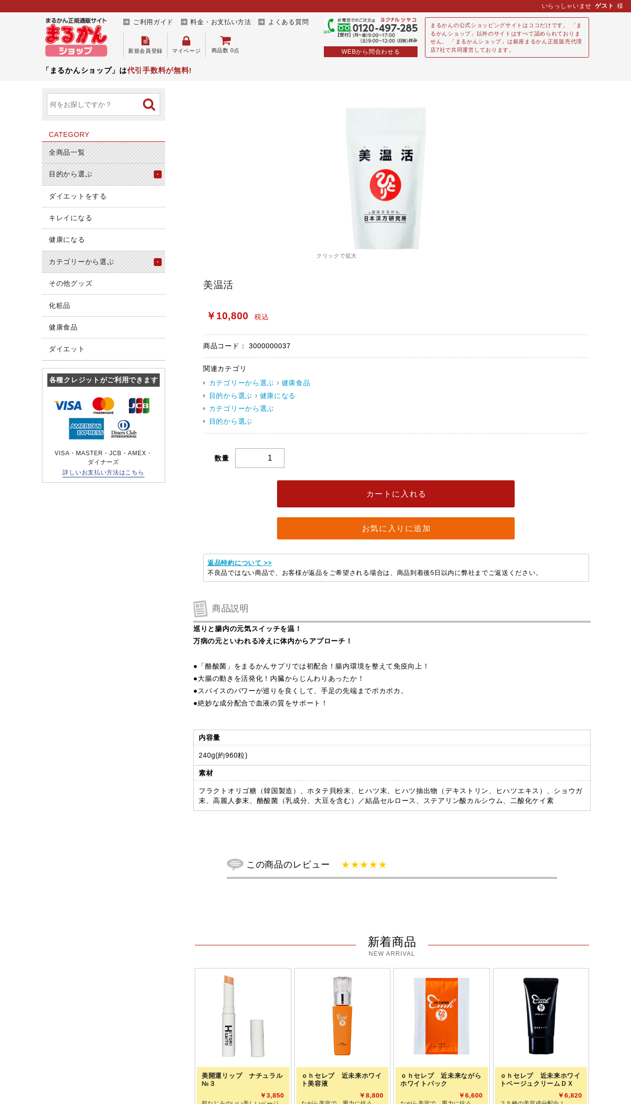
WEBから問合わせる (371, 51)
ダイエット (67, 349)
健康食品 (63, 327)
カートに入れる (396, 494)
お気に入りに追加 (396, 528)
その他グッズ (70, 283)
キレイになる (70, 218)
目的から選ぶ (70, 174)
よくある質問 (289, 22)
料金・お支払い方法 (221, 22)
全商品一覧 (67, 152)
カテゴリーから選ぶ (81, 262)
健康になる (67, 239)
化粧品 (59, 305)
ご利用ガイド (153, 22)
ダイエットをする (78, 196)
